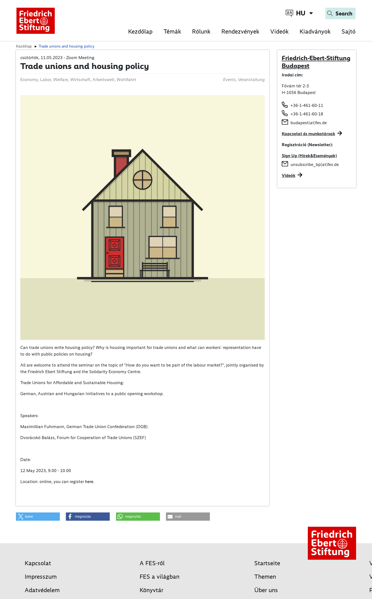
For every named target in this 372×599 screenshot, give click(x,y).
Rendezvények (240, 31)
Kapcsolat (38, 563)
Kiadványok (315, 31)
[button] (38, 516)
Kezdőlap (140, 31)
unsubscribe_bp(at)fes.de (315, 164)
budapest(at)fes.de (309, 122)
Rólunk (201, 31)
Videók (279, 31)
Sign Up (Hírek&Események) (309, 155)
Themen (265, 576)
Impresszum (41, 576)
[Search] (340, 13)
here (89, 481)
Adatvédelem (42, 590)
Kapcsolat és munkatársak (308, 133)
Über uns (266, 590)
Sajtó (349, 31)
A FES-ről (152, 563)
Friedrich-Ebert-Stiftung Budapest (316, 62)
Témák (172, 31)
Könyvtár (151, 590)
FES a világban (159, 576)
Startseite (267, 563)
